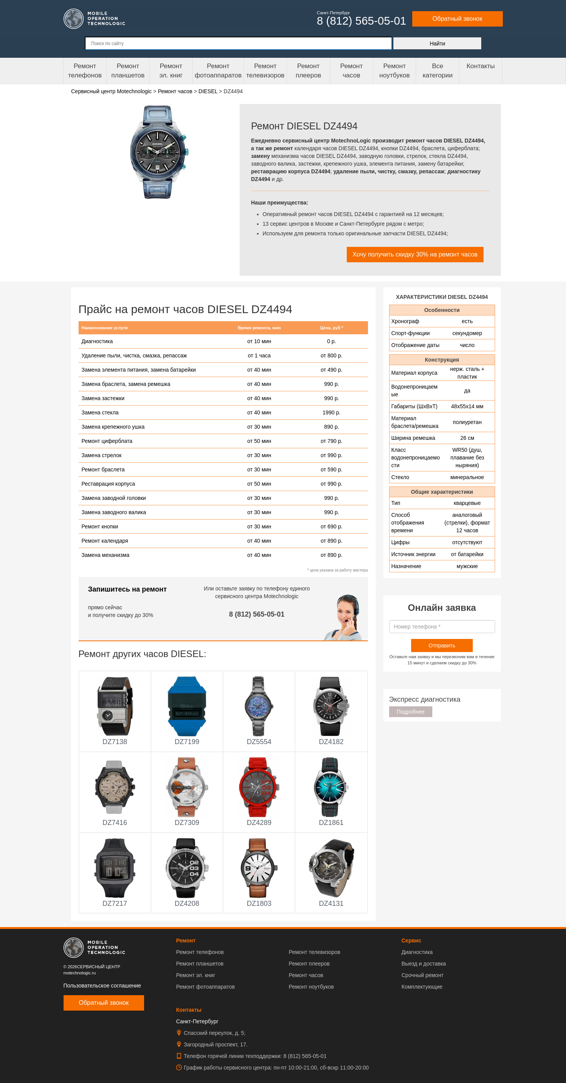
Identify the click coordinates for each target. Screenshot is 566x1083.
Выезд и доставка (423, 964)
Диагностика (417, 952)
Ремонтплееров (308, 70)
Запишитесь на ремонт (127, 589)
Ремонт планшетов (128, 70)
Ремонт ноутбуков (395, 70)
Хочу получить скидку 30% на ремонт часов (415, 254)
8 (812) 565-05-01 (257, 614)
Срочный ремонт (422, 975)
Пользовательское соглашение (102, 985)
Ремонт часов (306, 975)
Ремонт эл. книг (195, 975)
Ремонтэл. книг (171, 70)
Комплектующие (422, 987)
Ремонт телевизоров (265, 70)
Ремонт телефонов (85, 70)
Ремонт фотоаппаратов (218, 70)
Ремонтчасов (351, 70)
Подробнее (411, 712)
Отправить (441, 645)
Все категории (438, 70)
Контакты (481, 66)
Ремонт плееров (309, 964)
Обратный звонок (457, 18)
